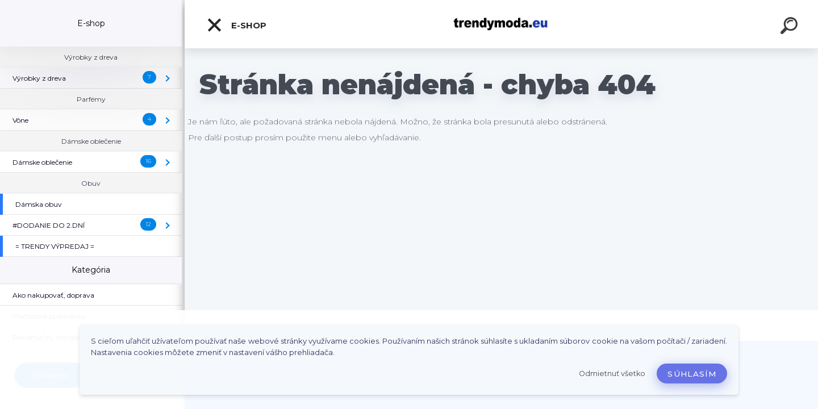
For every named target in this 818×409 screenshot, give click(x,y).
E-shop (236, 25)
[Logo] (501, 24)
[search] (791, 27)
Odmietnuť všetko (612, 373)
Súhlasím (691, 373)
